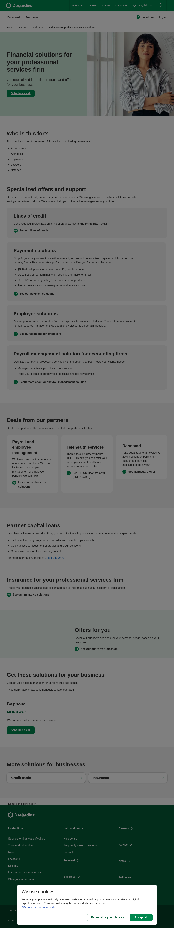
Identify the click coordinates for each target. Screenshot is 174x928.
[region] (86, 905)
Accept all (141, 917)
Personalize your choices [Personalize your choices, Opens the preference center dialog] (107, 917)
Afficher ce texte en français (38, 907)
